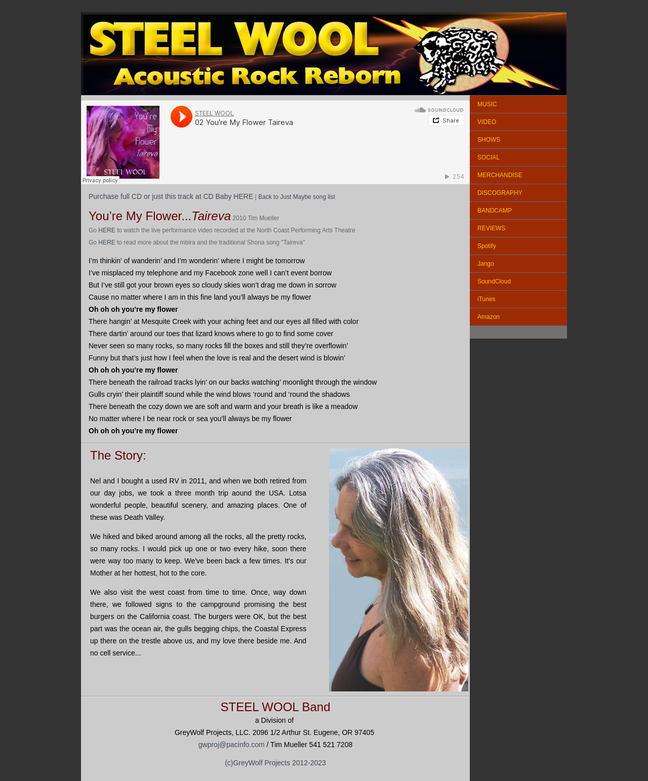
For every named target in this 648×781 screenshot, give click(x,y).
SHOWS (488, 139)
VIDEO (486, 122)
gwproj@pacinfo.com (231, 745)
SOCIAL (488, 157)
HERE (106, 230)
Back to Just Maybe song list (296, 196)
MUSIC (487, 104)
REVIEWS (491, 228)
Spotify (486, 246)
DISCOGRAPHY (499, 192)
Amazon (488, 316)
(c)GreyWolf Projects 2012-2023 (275, 763)
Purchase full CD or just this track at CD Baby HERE (171, 196)
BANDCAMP (494, 210)
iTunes (486, 299)
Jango (485, 263)
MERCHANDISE (499, 175)
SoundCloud (494, 281)
